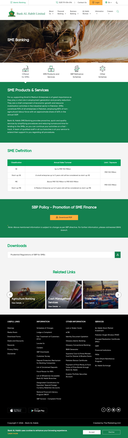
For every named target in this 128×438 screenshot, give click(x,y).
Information (99, 12)
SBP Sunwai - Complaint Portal (49, 399)
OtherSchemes (102, 72)
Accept (92, 432)
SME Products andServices (51, 72)
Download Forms (14, 337)
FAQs (97, 354)
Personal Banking (62, 13)
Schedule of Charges (45, 328)
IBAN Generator (72, 349)
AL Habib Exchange (103, 366)
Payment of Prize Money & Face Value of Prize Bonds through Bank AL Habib (78, 367)
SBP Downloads (43, 352)
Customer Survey (43, 356)
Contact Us (82, 2)
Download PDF (64, 217)
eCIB (68, 332)
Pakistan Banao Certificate (76, 360)
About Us (51, 13)
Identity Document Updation (77, 337)
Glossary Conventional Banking (78, 345)
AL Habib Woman (87, 13)
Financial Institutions (103, 350)
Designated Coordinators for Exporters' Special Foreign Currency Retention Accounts (48, 385)
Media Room (12, 332)
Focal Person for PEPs (45, 371)
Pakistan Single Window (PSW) (107, 335)
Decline (111, 432)
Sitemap (10, 328)
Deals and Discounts (15, 341)
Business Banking (74, 13)
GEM (97, 346)
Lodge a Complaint (44, 332)
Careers (110, 12)
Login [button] (96, 2)
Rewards (10, 345)
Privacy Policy (12, 349)
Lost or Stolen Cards (74, 328)
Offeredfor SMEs (25, 72)
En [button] (107, 2)
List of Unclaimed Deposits (47, 367)
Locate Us (40, 343)
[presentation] (10, 295)
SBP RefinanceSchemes (77, 72)
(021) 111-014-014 (64, 2)
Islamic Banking (18, 2)
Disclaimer (11, 354)
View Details (18, 303)
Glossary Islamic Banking (75, 341)
